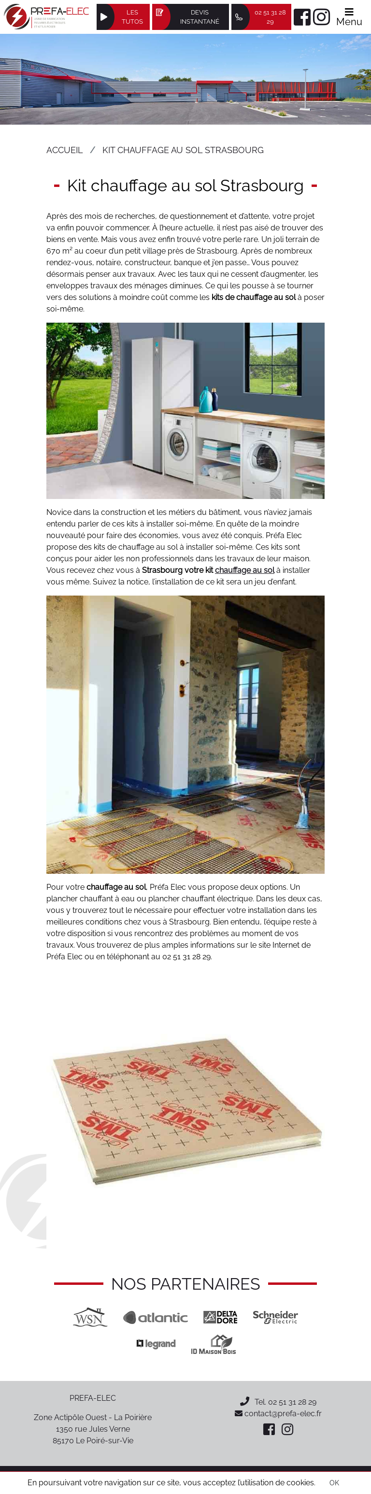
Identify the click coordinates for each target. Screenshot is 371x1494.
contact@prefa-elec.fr (278, 1413)
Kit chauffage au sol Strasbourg (183, 150)
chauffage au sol (244, 570)
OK (334, 1483)
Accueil (64, 150)
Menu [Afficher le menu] (349, 17)
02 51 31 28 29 (292, 1402)
